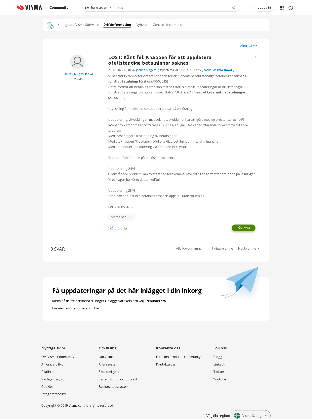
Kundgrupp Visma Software (78, 24)
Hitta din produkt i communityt (179, 357)
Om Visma (106, 357)
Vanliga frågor (52, 379)
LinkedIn (219, 364)
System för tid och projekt (118, 379)
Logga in (264, 7)
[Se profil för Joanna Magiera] (74, 74)
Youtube (219, 379)
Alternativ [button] (247, 45)
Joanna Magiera (146, 70)
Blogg (217, 357)
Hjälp (290, 7)
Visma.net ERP (121, 217)
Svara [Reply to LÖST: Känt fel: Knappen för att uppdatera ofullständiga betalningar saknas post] (246, 228)
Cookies (47, 386)
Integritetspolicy (53, 394)
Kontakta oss (166, 364)
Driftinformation (117, 24)
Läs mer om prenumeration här (75, 308)
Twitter (218, 371)
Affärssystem (108, 364)
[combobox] (176, 8)
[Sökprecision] (97, 8)
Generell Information (168, 24)
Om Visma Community (57, 357)
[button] (255, 58)
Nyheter (142, 24)
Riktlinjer (48, 371)
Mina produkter (281, 7)
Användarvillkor (53, 364)
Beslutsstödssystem (114, 386)
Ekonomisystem (110, 371)
